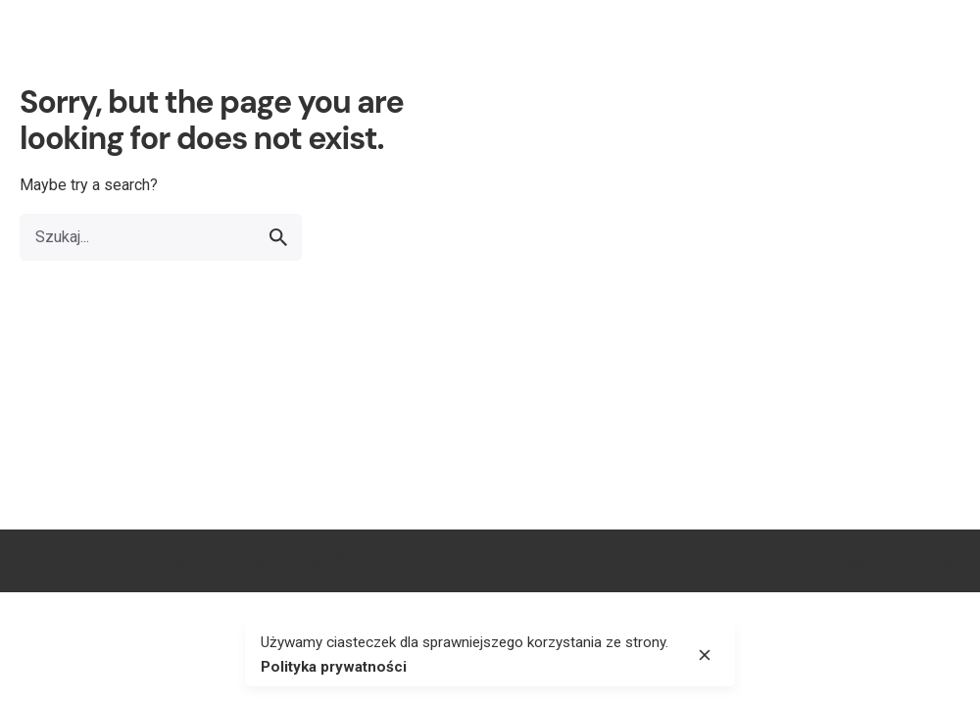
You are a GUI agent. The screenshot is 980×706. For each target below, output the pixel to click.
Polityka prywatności (893, 561)
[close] (704, 655)
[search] (278, 237)
